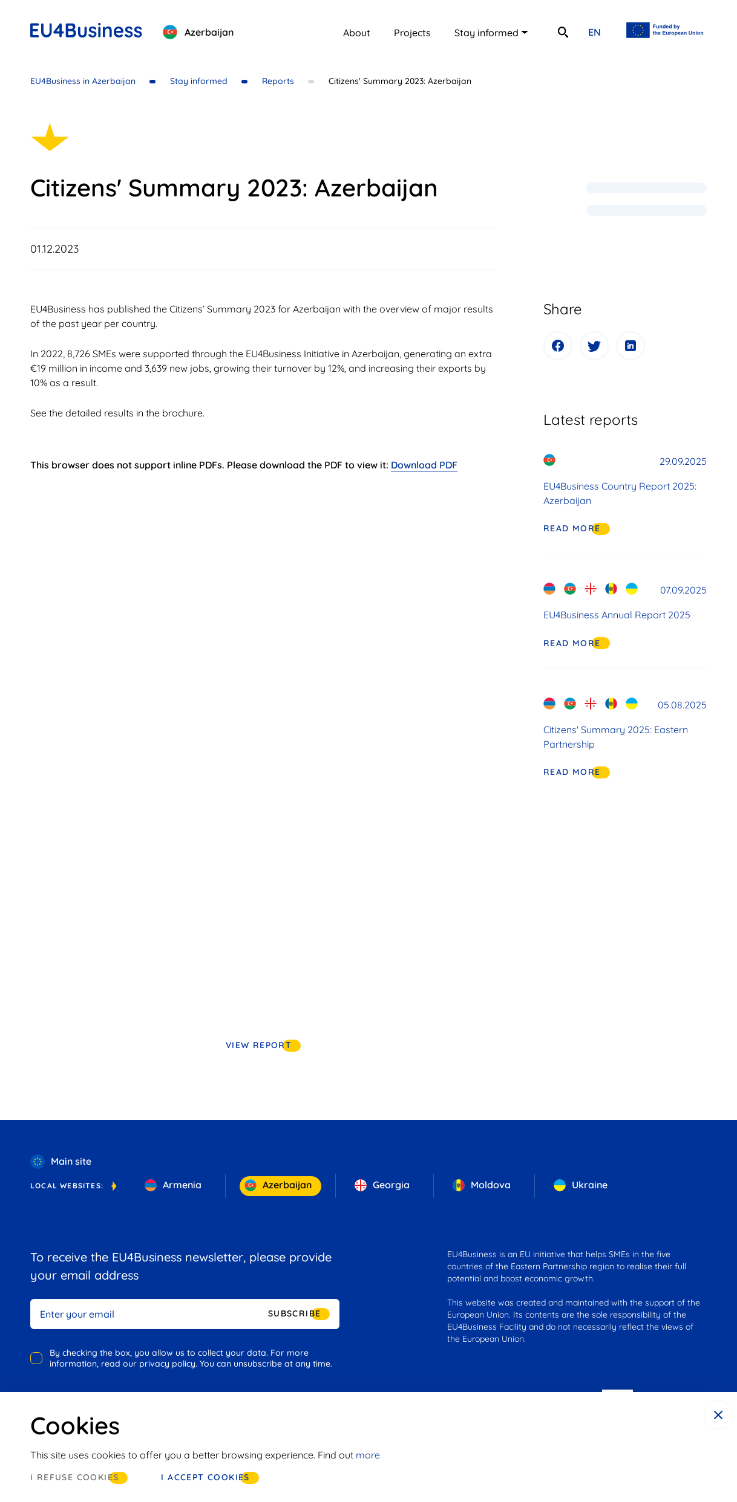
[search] (562, 32)
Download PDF (424, 465)
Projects (412, 33)
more (368, 1455)
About (356, 33)
